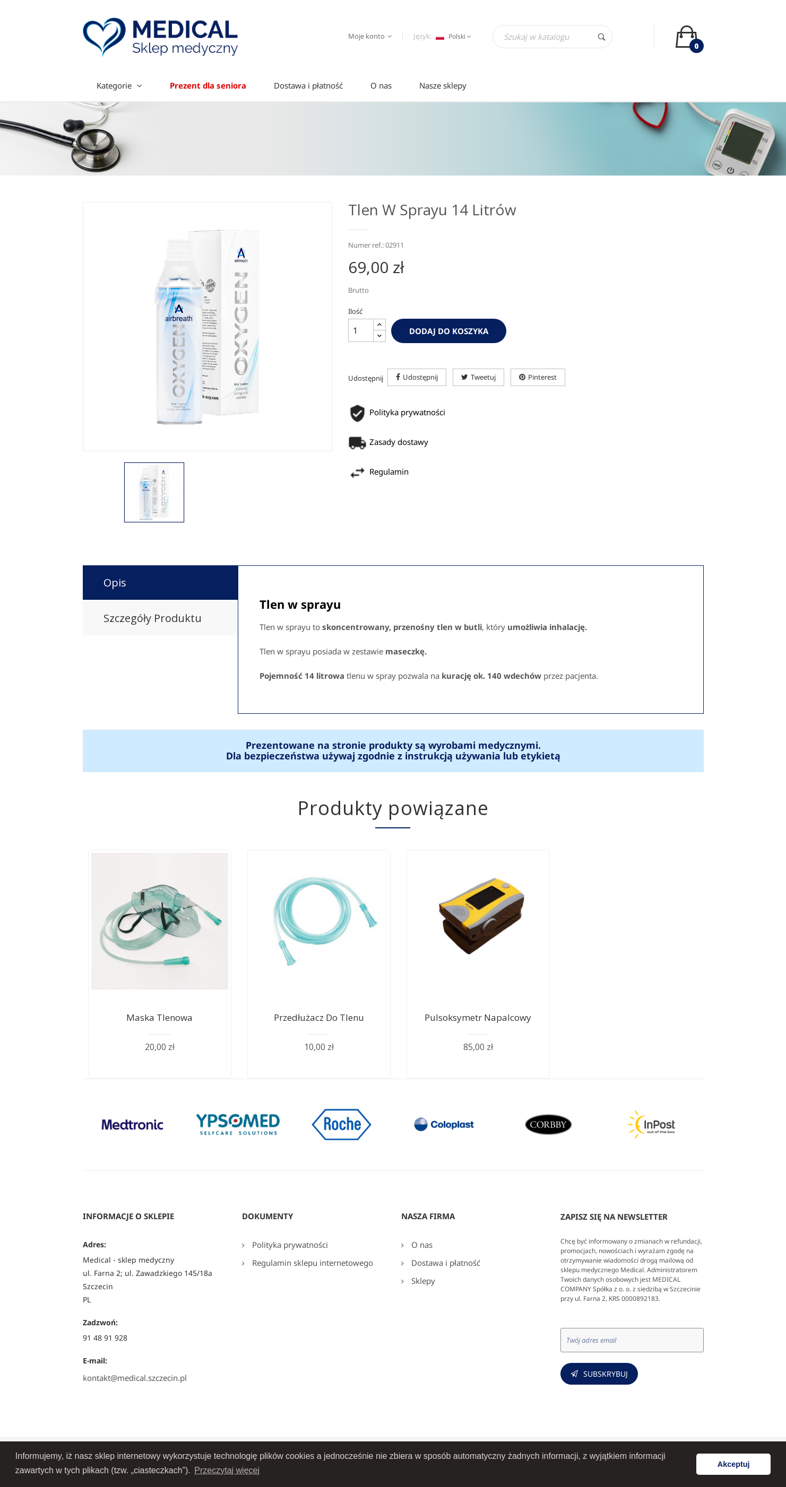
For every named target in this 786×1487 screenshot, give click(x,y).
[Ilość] (361, 330)
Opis (114, 582)
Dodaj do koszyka (448, 331)
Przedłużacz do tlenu (319, 1017)
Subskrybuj (605, 1374)
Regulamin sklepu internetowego (311, 1262)
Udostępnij (420, 377)
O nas (421, 1244)
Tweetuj (483, 377)
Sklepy (422, 1280)
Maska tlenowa (159, 1017)
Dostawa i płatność (444, 1262)
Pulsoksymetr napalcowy (478, 1017)
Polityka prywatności (289, 1244)
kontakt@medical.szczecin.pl (135, 1377)
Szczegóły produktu (152, 618)
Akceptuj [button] (734, 1464)
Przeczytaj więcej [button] (227, 1470)
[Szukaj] (552, 36)
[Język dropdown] (452, 36)
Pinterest (542, 377)
